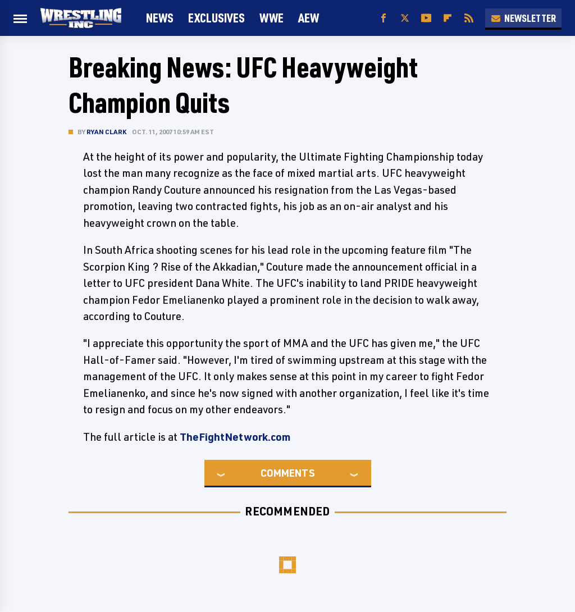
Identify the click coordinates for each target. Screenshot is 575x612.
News (160, 17)
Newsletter (523, 18)
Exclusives (216, 17)
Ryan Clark (106, 131)
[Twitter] (405, 18)
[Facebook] (383, 18)
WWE (271, 17)
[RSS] (469, 18)
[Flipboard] (447, 18)
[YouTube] (426, 18)
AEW (308, 17)
